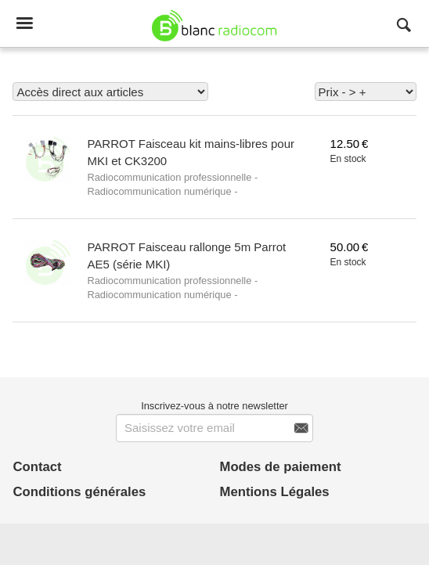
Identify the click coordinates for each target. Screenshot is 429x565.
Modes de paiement (280, 466)
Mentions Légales (275, 491)
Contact (37, 466)
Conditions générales (79, 491)
